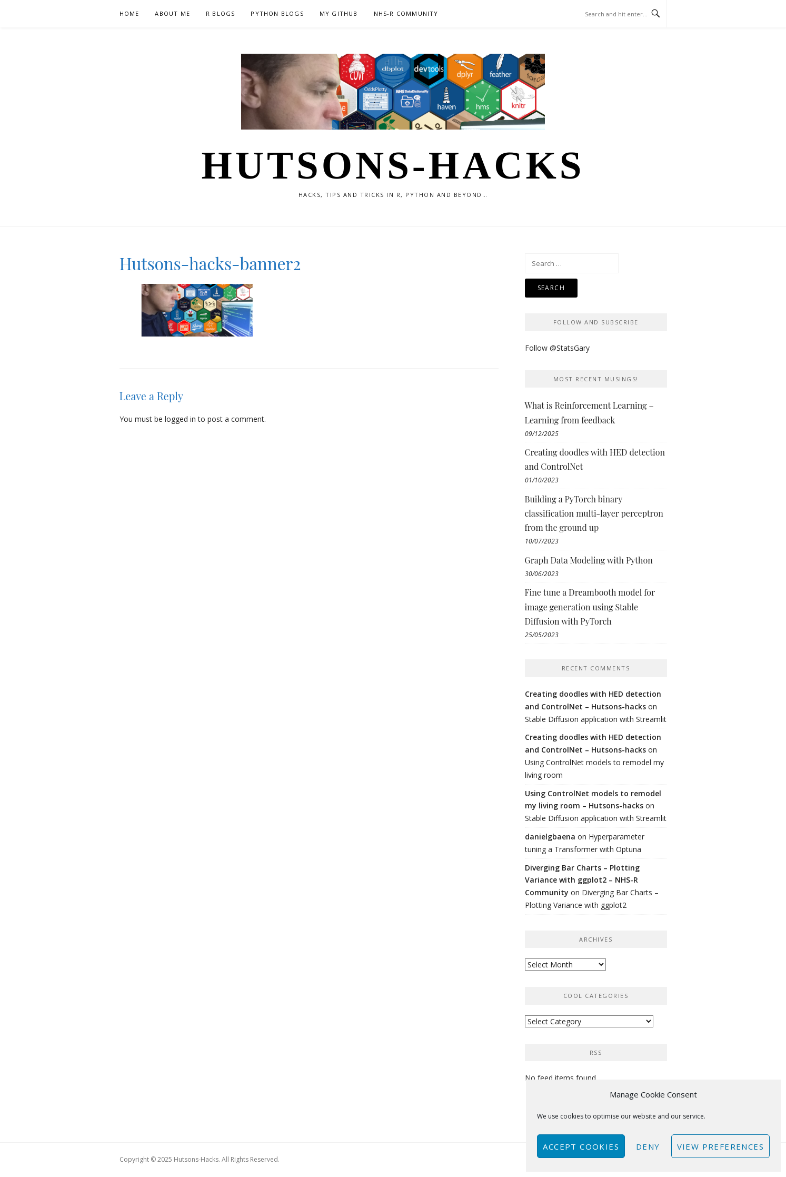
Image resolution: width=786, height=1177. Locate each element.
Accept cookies (581, 1146)
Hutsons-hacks (392, 165)
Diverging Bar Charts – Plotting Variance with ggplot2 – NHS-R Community (582, 880)
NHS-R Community (406, 13)
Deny (648, 1146)
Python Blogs (277, 13)
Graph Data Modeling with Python (589, 560)
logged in (180, 419)
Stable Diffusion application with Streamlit (595, 719)
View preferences (720, 1146)
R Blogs (220, 13)
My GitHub (339, 13)
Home (130, 13)
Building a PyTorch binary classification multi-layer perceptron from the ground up (594, 513)
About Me (172, 13)
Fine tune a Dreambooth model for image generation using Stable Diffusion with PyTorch (590, 606)
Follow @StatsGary (557, 348)
